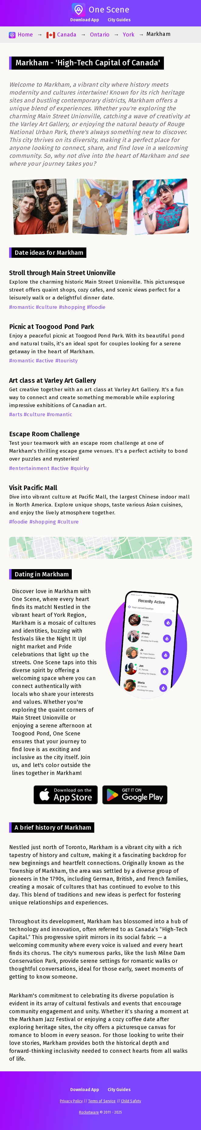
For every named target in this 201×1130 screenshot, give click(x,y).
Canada (62, 34)
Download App (84, 19)
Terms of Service (102, 1101)
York (128, 34)
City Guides (119, 19)
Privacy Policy (71, 1101)
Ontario (99, 34)
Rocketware (89, 1112)
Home (21, 34)
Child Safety (131, 1101)
